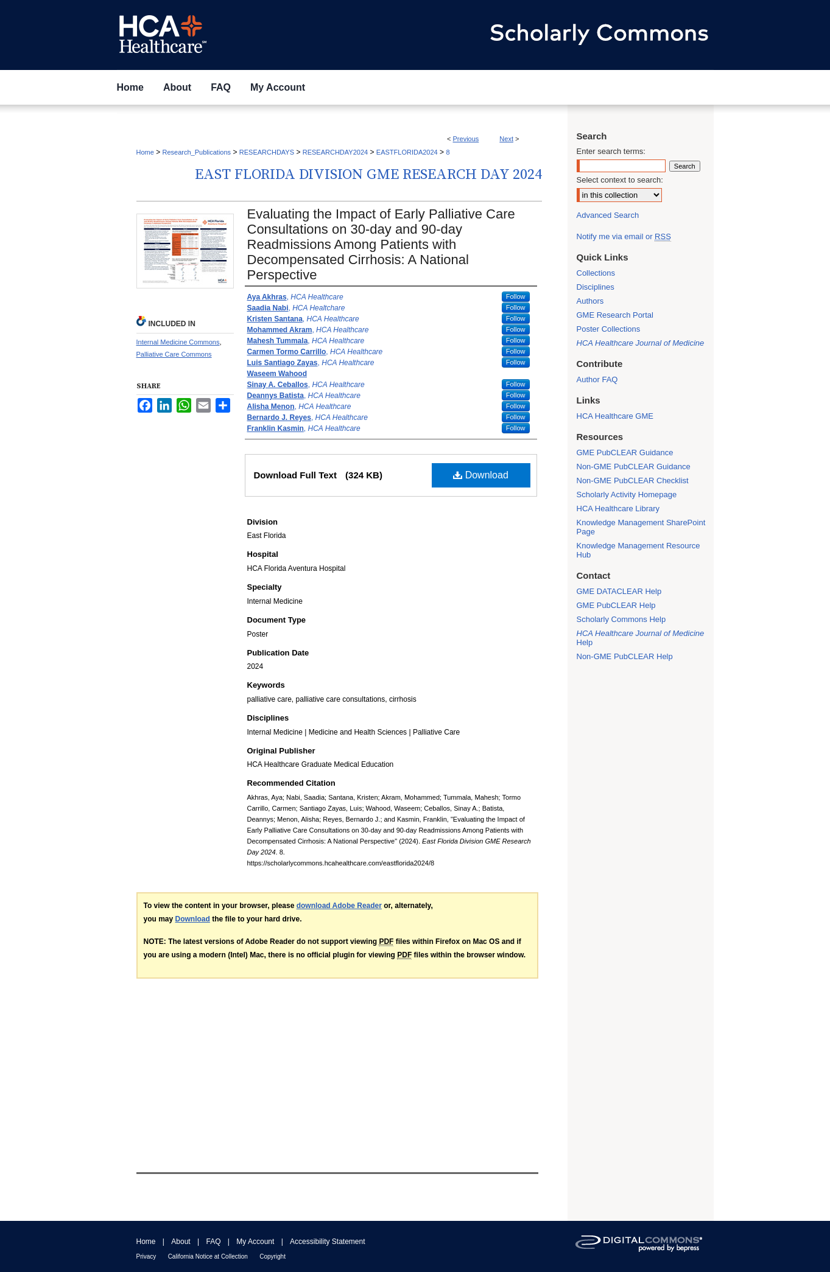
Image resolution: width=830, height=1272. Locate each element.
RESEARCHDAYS (266, 152)
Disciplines (595, 287)
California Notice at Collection (208, 1256)
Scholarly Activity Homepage (627, 494)
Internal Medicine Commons (178, 342)
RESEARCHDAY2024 (335, 152)
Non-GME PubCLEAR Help (625, 656)
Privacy (146, 1256)
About (180, 1241)
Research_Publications (197, 152)
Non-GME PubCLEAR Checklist (633, 480)
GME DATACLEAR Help (619, 591)
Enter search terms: (611, 151)
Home (145, 152)
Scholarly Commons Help (621, 619)
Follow (516, 296)
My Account (255, 1241)
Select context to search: (620, 179)
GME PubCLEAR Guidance (625, 452)
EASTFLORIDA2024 (407, 152)
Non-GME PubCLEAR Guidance (634, 466)
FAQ (213, 1241)
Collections (596, 273)
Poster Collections (609, 329)
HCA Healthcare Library (618, 508)
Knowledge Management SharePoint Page (641, 527)
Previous (466, 138)
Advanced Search (608, 215)
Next (506, 138)
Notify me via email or (624, 236)
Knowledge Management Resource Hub (638, 550)
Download (480, 475)
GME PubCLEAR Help (616, 605)
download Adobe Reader (339, 905)
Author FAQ (597, 379)
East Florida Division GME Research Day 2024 (368, 175)
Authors (590, 301)
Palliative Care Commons (174, 354)
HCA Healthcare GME (615, 416)
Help (641, 638)
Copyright (272, 1256)
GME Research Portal (615, 315)
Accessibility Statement (327, 1241)
